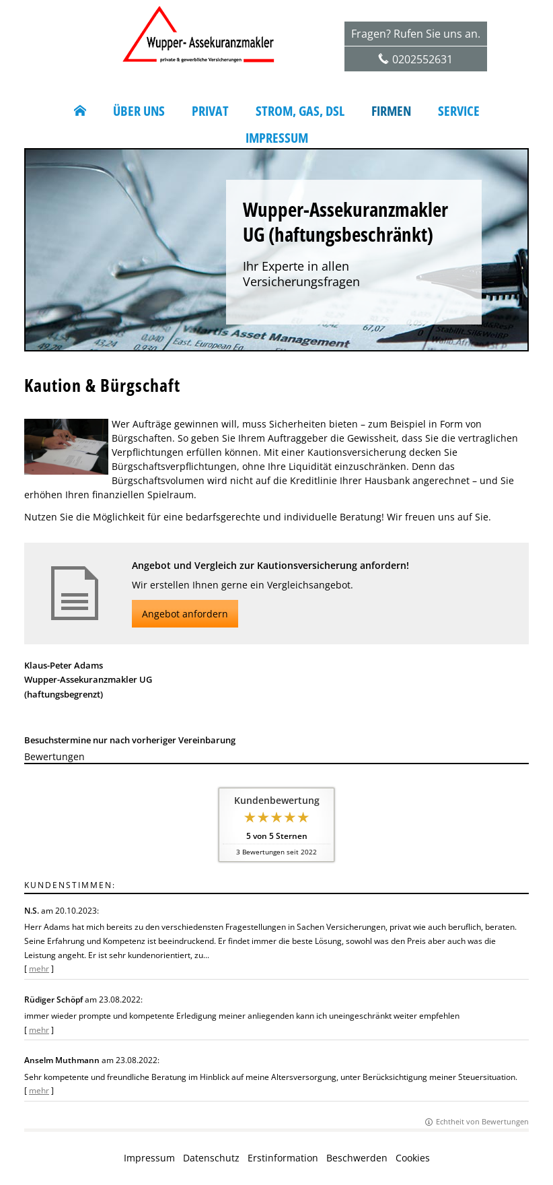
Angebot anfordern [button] (185, 613)
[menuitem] (80, 111)
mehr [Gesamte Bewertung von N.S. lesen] (39, 968)
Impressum (149, 1157)
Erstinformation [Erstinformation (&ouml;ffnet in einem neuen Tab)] (283, 1157)
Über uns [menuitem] (139, 111)
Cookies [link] (413, 1157)
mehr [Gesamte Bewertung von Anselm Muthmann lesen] (39, 1090)
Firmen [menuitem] (391, 111)
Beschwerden (357, 1157)
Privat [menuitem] (210, 111)
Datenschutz (211, 1157)
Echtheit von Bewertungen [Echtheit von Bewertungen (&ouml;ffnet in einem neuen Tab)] (482, 1121)
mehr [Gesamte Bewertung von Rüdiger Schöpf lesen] (39, 1030)
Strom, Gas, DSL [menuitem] (300, 111)
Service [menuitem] (459, 111)
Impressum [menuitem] (277, 138)
